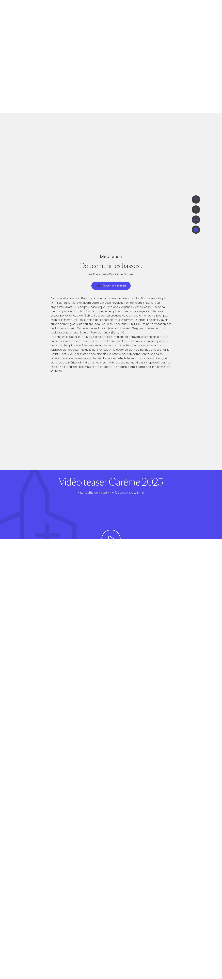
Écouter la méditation (112, 285)
